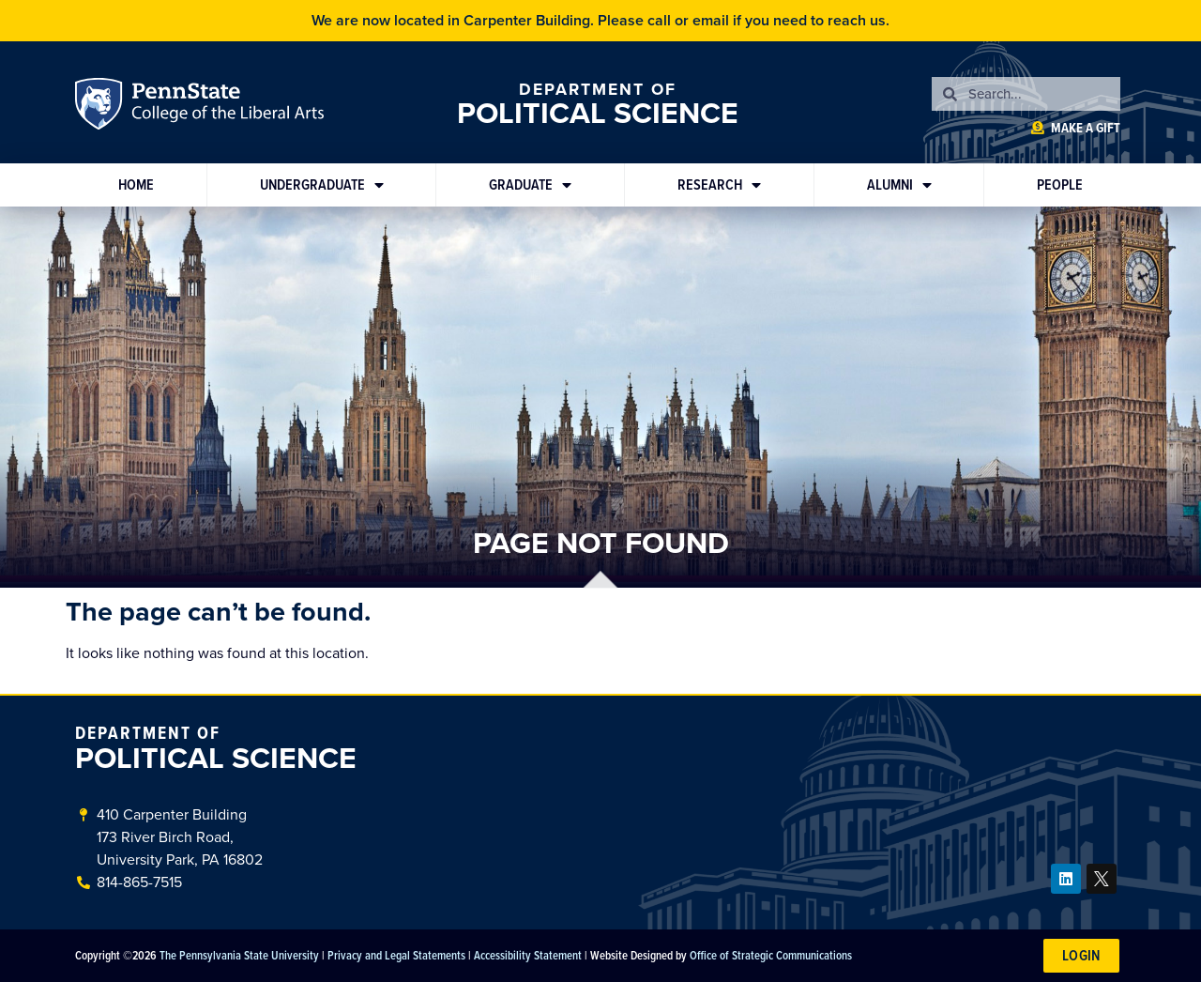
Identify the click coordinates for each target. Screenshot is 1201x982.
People (1060, 184)
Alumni (899, 185)
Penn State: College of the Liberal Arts (226, 107)
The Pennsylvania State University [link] (239, 954)
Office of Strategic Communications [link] (771, 954)
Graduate (530, 185)
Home (136, 184)
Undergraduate (322, 185)
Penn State (101, 107)
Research (719, 185)
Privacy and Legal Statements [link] (396, 954)
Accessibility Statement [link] (528, 954)
